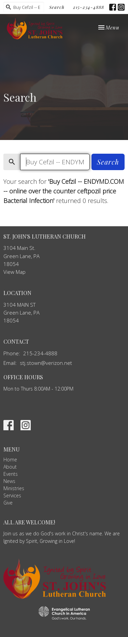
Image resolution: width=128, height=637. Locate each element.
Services (12, 495)
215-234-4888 (88, 7)
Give (8, 502)
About (10, 466)
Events (10, 474)
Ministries (13, 488)
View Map (14, 271)
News (9, 481)
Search (57, 7)
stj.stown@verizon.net (46, 362)
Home (10, 459)
